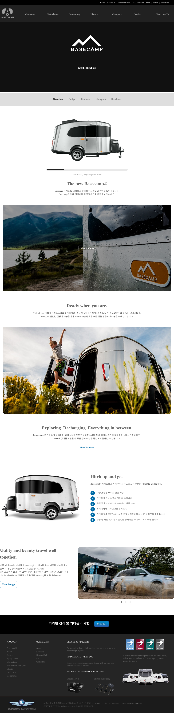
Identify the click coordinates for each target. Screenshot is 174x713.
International (12, 662)
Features (85, 99)
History (94, 14)
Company (117, 14)
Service (137, 14)
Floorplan (101, 99)
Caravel (10, 655)
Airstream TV (162, 14)
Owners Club (42, 655)
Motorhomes (53, 14)
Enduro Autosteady (102, 679)
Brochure (116, 99)
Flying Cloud (12, 658)
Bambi (9, 651)
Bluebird (140, 3)
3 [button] (130, 601)
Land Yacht (11, 672)
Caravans (29, 14)
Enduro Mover (73, 679)
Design (71, 99)
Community (74, 14)
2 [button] (126, 601)
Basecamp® (12, 648)
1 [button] (122, 601)
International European (16, 665)
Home (102, 3)
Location (40, 652)
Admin (155, 3)
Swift (148, 3)
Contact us (111, 3)
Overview (58, 99)
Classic (10, 669)
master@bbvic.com (134, 703)
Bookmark (165, 3)
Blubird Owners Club (126, 3)
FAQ (38, 658)
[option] (126, 573)
